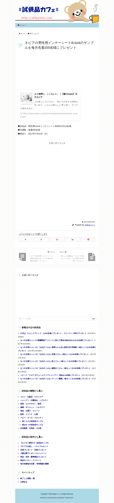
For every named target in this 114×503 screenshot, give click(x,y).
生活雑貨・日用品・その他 (30, 428)
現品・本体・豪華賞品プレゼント (33, 457)
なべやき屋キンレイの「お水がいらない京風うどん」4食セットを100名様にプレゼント (54, 354)
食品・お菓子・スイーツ (30, 411)
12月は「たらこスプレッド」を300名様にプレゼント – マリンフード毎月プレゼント (53, 333)
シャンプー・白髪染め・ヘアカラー (34, 400)
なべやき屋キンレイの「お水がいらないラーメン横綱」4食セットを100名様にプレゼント (55, 379)
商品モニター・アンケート (30, 460)
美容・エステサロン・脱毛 (30, 404)
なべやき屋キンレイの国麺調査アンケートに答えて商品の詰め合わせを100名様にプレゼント (56, 340)
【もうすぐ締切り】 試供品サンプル (34, 443)
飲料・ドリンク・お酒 (29, 414)
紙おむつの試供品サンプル (32, 425)
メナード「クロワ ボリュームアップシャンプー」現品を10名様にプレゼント (50, 375)
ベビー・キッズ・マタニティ (31, 418)
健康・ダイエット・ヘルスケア (32, 407)
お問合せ (23, 482)
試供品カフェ (90, 225)
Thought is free (69, 497)
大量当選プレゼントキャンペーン (33, 453)
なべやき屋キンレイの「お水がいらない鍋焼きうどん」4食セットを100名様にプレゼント (55, 368)
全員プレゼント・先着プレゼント (33, 450)
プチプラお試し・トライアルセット (34, 446)
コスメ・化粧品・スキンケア (31, 397)
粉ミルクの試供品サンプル (32, 421)
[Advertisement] (57, 70)
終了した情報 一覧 (27, 478)
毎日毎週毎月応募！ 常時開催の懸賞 (34, 464)
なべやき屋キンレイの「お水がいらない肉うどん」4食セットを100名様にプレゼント (53, 361)
